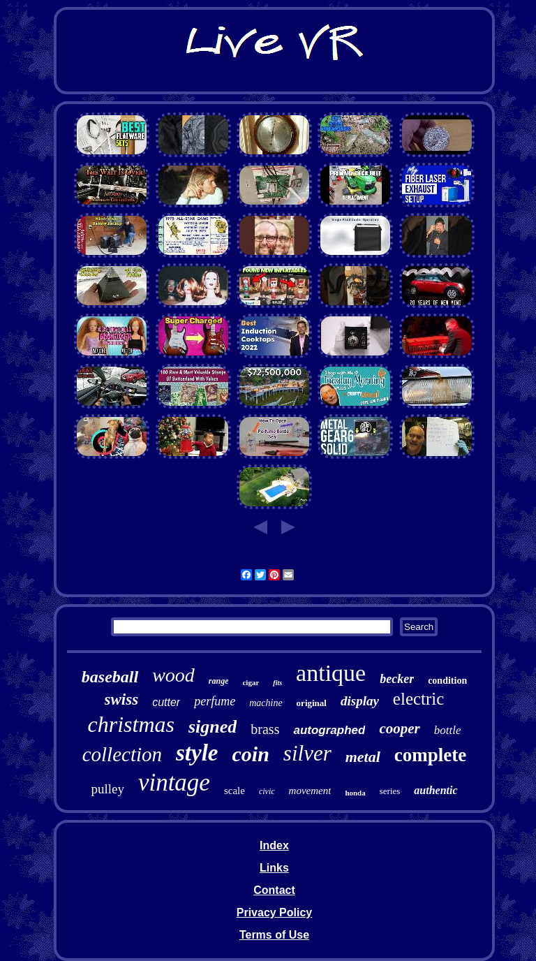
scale (234, 790)
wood (173, 675)
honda (355, 792)
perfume (214, 701)
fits (277, 683)
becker (397, 679)
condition (447, 680)
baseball (110, 677)
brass (265, 729)
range (219, 681)
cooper (399, 728)
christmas (131, 724)
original (312, 703)
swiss (122, 699)
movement (310, 790)
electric (419, 698)
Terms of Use (274, 935)
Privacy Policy (275, 912)
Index (274, 845)
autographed (329, 730)
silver (307, 753)
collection (122, 754)
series (390, 791)
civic (267, 791)
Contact (274, 890)
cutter (166, 702)
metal (362, 756)
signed (212, 727)
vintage (174, 782)
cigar (250, 682)
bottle (447, 730)
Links (274, 868)
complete (430, 754)
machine (265, 703)
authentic (435, 790)
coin (250, 753)
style (197, 752)
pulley (107, 789)
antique (331, 673)
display (360, 701)
